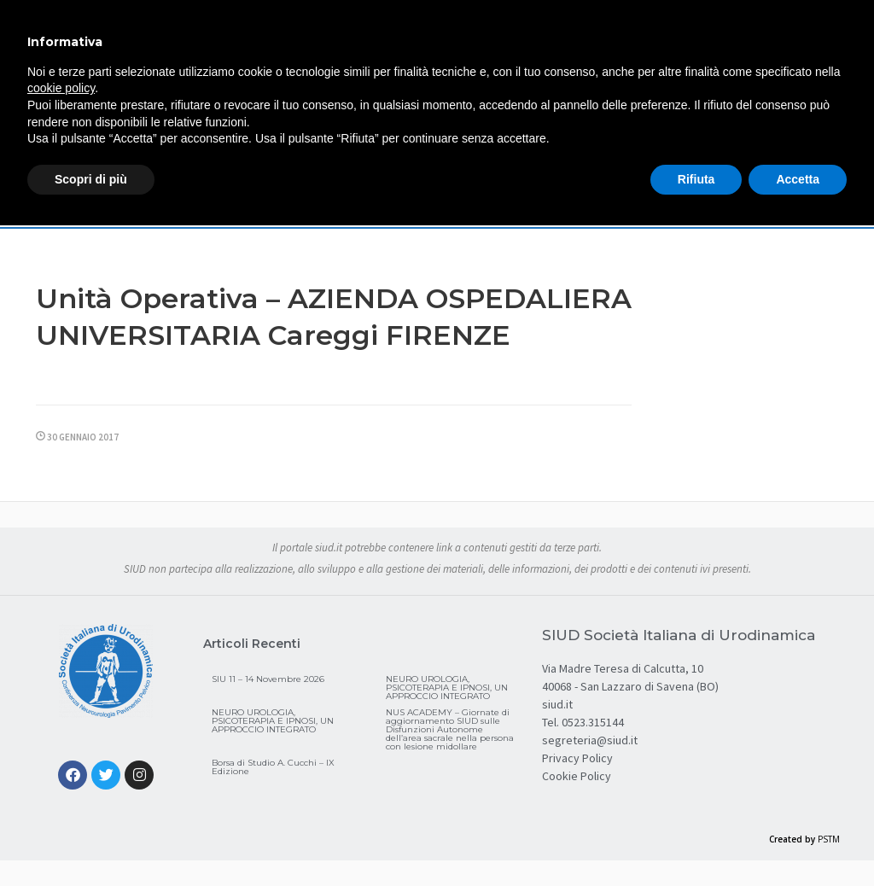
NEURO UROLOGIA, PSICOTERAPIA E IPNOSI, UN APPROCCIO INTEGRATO (447, 687)
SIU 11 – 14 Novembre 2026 (268, 679)
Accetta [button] (797, 179)
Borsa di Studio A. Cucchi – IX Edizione (273, 767)
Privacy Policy (577, 758)
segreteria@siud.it (590, 740)
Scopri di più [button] (91, 179)
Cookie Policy (576, 776)
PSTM (829, 839)
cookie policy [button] (61, 88)
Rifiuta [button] (696, 179)
